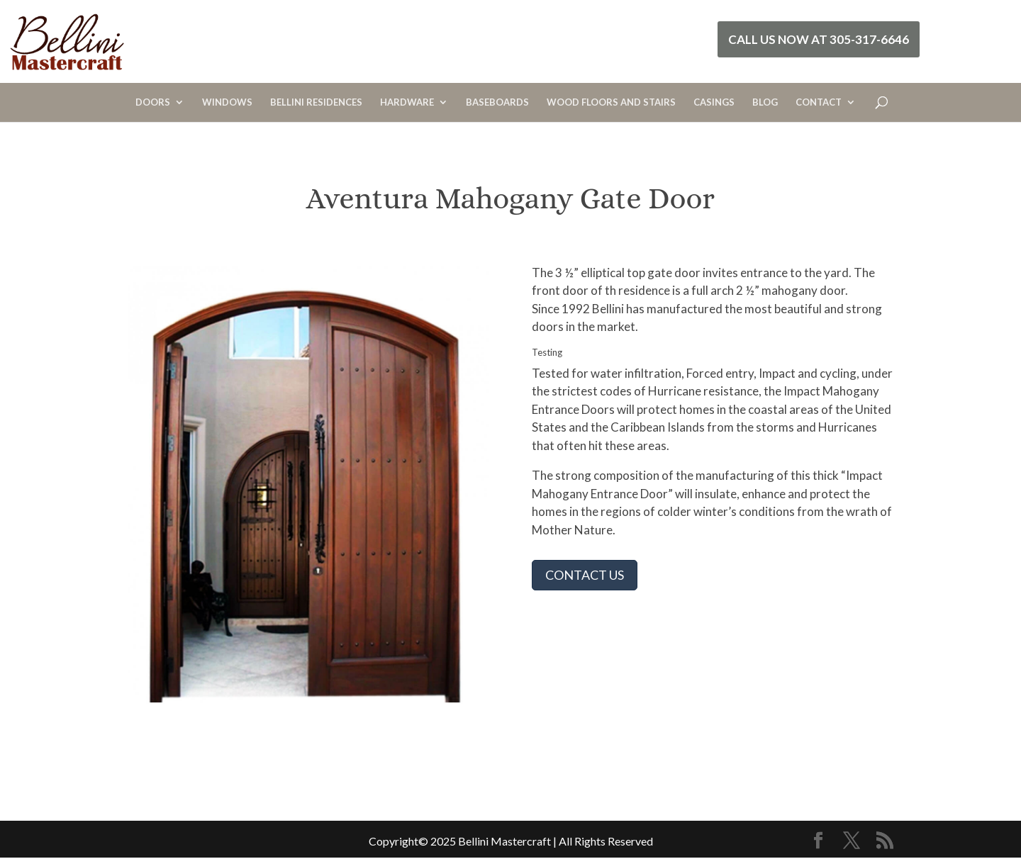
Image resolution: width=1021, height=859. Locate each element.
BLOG (765, 102)
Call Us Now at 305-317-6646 (818, 39)
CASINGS (714, 102)
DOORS (152, 102)
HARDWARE (407, 102)
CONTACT (819, 102)
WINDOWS (227, 102)
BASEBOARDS (497, 102)
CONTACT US (584, 575)
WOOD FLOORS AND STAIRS (611, 102)
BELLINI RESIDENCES (316, 102)
